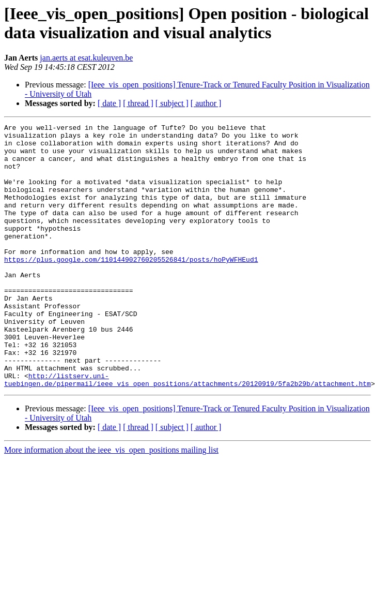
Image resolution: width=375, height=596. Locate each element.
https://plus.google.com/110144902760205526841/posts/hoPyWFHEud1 (131, 287)
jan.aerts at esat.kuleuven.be (86, 57)
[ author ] (206, 103)
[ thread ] (138, 103)
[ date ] (109, 103)
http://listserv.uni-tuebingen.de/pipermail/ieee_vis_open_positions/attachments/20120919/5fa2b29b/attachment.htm (187, 431)
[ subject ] (172, 103)
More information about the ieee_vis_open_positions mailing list (111, 502)
